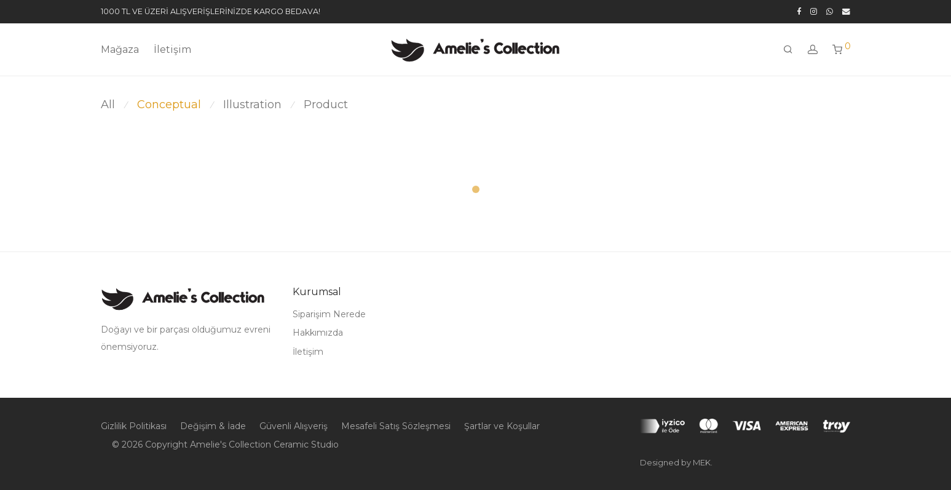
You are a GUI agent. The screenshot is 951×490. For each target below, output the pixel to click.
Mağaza (120, 49)
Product (326, 104)
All (108, 104)
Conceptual (169, 104)
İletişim (172, 49)
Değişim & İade (213, 426)
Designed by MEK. (676, 462)
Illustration (252, 104)
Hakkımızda (318, 332)
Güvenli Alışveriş (293, 426)
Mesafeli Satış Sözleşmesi (396, 426)
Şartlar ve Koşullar (502, 426)
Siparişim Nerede (329, 314)
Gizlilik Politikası (134, 426)
